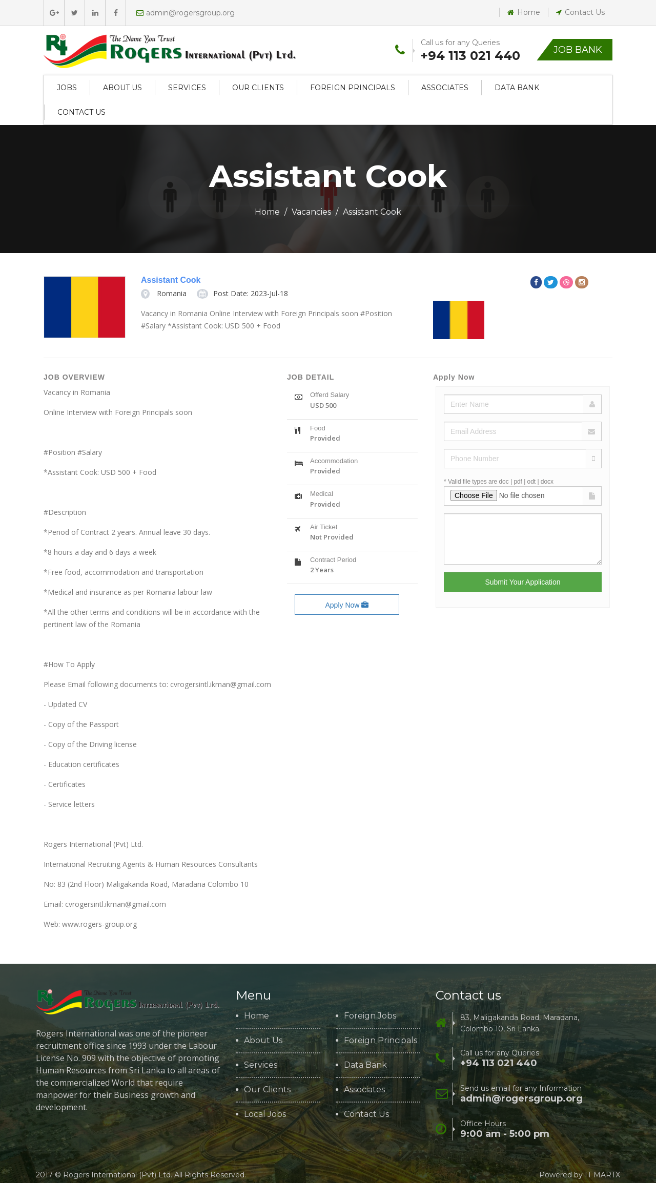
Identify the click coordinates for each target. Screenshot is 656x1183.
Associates (444, 87)
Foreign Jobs (370, 1016)
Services (187, 87)
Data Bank (517, 87)
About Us (122, 87)
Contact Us (580, 12)
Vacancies (311, 212)
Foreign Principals (352, 87)
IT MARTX (602, 1174)
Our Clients (258, 87)
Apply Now (346, 605)
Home (523, 12)
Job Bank (578, 49)
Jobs (67, 87)
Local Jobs (265, 1114)
